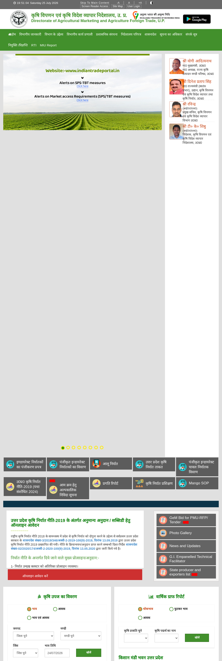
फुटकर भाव (178, 609)
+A (140, 2)
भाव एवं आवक (38, 618)
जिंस (15, 645)
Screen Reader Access (95, 6)
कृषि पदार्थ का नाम (165, 630)
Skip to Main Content (94, 2)
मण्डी (63, 628)
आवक (59, 609)
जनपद (16, 628)
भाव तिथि (50, 645)
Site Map (118, 6)
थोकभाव (145, 609)
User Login (133, 6)
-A (118, 2)
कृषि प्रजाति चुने (133, 630)
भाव (32, 609)
